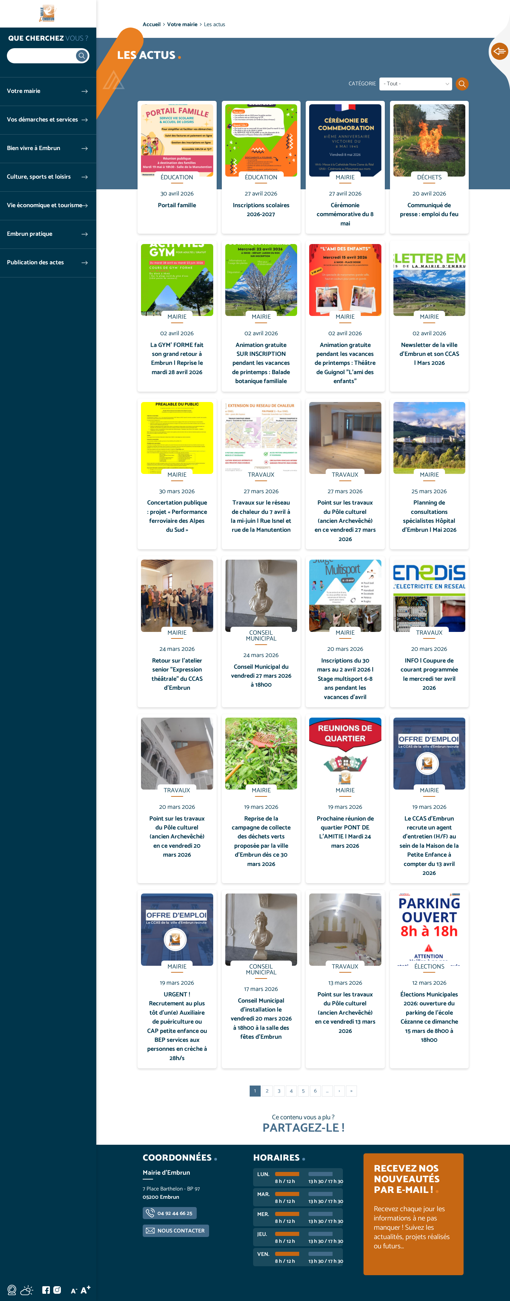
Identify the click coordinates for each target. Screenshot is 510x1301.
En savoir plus (345, 556)
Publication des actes (35, 263)
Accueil (152, 24)
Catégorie (362, 84)
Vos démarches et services (42, 120)
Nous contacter (181, 1231)
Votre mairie (23, 91)
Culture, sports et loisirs (39, 177)
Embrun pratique (29, 234)
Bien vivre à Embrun (33, 149)
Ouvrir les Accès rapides (499, 51)
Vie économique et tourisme (44, 206)
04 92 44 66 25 (175, 1213)
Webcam (12, 1290)
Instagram (57, 1290)
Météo (26, 1290)
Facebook (46, 1290)
